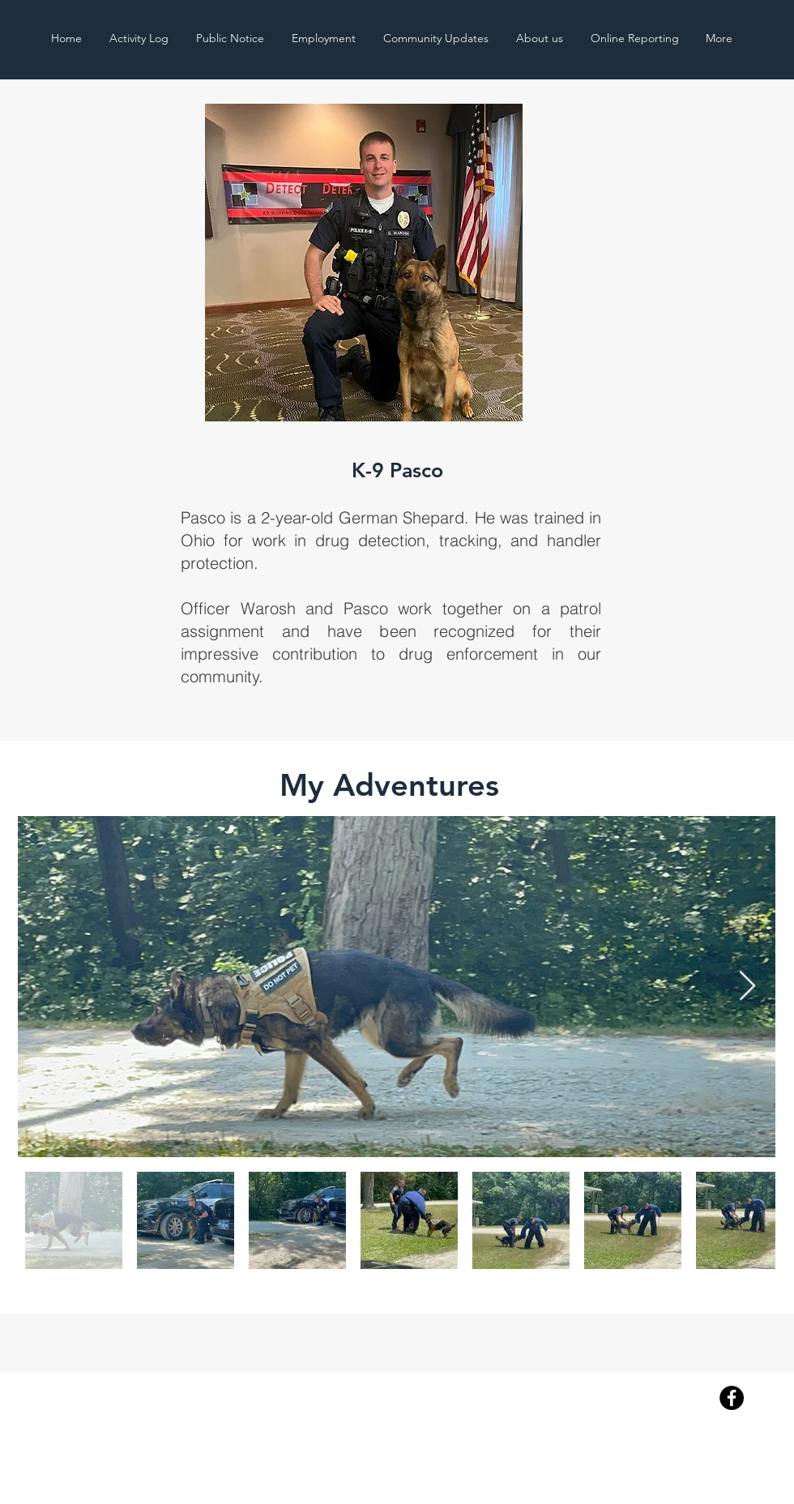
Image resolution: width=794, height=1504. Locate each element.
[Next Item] (747, 986)
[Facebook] (731, 1398)
